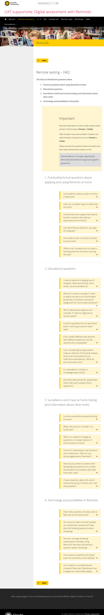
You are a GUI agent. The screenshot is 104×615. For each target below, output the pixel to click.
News (88, 19)
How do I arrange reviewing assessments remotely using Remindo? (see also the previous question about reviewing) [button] (78, 535)
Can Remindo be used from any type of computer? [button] (80, 221)
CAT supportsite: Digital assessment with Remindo (48, 11)
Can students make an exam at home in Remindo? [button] (80, 187)
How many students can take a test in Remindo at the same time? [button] (80, 505)
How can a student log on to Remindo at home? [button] (80, 197)
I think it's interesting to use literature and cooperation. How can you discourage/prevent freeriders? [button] (80, 445)
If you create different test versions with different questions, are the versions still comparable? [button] (79, 331)
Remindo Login (66, 19)
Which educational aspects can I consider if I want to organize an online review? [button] (78, 305)
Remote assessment (26, 19)
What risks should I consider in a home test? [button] (78, 420)
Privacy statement (91, 606)
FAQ (44, 19)
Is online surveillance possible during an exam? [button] (80, 410)
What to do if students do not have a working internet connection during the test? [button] (80, 243)
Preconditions (10, 24)
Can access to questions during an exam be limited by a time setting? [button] (79, 548)
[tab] (80, 187)
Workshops (79, 19)
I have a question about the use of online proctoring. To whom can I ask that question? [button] (80, 475)
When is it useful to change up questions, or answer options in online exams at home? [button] (77, 431)
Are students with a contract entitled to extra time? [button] (80, 231)
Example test (54, 19)
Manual (12, 19)
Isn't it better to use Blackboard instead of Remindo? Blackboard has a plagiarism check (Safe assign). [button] (80, 560)
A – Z (39, 19)
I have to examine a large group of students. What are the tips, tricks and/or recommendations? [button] (78, 275)
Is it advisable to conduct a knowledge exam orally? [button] (75, 363)
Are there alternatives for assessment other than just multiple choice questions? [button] (80, 374)
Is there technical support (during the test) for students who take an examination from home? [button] (80, 209)
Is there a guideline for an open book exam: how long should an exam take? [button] (80, 318)
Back (44, 52)
